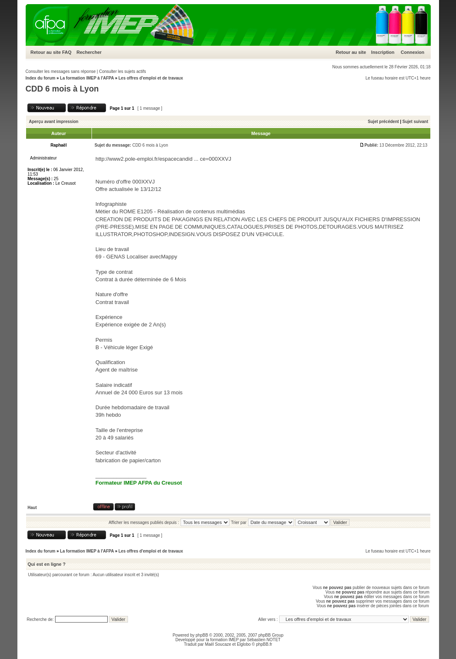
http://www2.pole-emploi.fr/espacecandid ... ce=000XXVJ (164, 159)
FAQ (67, 52)
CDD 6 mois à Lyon (62, 88)
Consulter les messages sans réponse (61, 71)
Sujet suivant (415, 121)
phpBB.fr (264, 644)
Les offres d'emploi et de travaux (150, 78)
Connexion (413, 52)
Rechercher (89, 52)
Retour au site (46, 52)
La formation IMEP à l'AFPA (87, 78)
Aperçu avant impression (53, 121)
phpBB (201, 635)
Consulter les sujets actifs (122, 71)
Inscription (382, 52)
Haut (32, 507)
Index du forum (40, 78)
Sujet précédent (383, 121)
